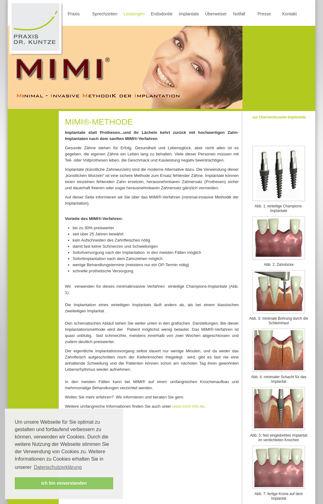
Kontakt (289, 13)
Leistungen (134, 13)
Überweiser (216, 13)
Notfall (239, 13)
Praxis (74, 13)
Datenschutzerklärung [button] (58, 467)
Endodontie (162, 13)
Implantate (189, 13)
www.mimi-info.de (188, 406)
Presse (264, 13)
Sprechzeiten (105, 13)
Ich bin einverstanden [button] (64, 483)
